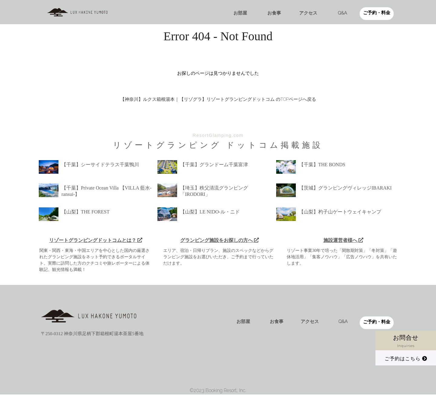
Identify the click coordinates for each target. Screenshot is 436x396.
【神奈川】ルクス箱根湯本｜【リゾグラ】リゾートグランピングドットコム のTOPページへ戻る (218, 99)
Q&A (342, 13)
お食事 (274, 13)
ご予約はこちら (406, 358)
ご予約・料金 (376, 12)
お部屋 (240, 13)
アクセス (308, 13)
